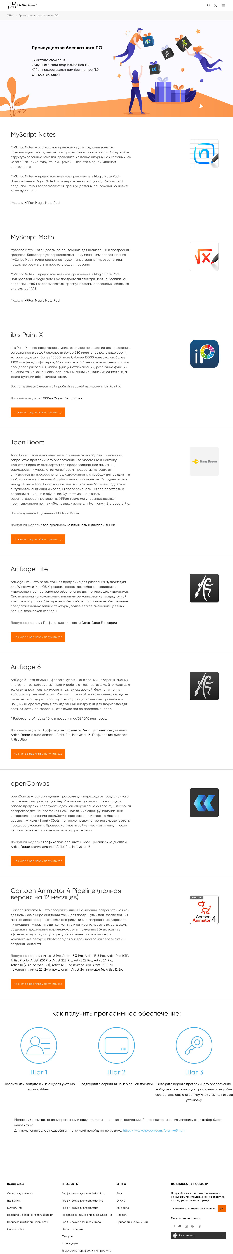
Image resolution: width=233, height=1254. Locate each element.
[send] (222, 1208)
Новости (122, 1214)
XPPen (11, 15)
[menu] (221, 5)
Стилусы (67, 1236)
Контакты (123, 1207)
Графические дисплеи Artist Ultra (83, 1193)
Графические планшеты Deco (81, 1222)
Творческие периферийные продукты (86, 1250)
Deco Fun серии (72, 1229)
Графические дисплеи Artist (80, 1207)
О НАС (121, 1200)
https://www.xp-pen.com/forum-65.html (153, 1130)
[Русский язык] (198, 1235)
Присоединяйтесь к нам (132, 1222)
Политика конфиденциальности (27, 1222)
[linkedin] (193, 1226)
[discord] (180, 1226)
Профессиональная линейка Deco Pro (87, 1214)
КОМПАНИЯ (14, 1207)
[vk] (186, 1226)
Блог (120, 1193)
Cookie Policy (15, 1229)
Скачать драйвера (20, 1193)
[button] (208, 5)
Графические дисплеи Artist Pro (82, 1200)
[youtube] (173, 1226)
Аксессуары (70, 1243)
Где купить (14, 1200)
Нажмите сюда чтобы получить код (38, 412)
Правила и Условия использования (30, 1214)
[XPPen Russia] (199, 1226)
